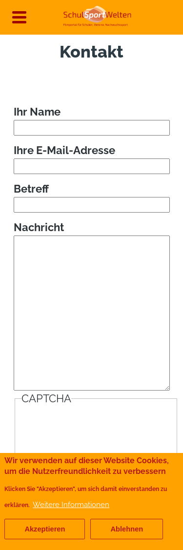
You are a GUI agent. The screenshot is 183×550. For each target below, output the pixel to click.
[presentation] (95, 430)
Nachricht (39, 227)
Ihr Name (37, 111)
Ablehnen (126, 529)
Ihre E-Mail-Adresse (64, 150)
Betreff (31, 188)
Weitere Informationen (71, 504)
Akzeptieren (44, 529)
